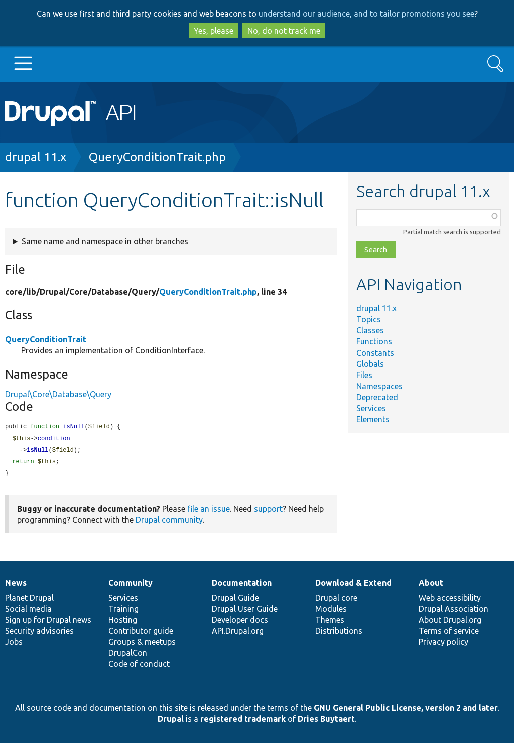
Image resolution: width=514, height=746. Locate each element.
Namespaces (379, 386)
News (16, 585)
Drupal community (169, 522)
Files (364, 375)
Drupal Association (453, 611)
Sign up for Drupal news (48, 622)
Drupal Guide (235, 600)
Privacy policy (443, 644)
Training (123, 611)
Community (130, 585)
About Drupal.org (450, 622)
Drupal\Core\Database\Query (58, 394)
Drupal (171, 721)
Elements (373, 419)
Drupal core (336, 600)
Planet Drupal (29, 600)
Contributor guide (140, 633)
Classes (370, 330)
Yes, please (213, 30)
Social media (28, 611)
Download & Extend (353, 585)
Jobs (14, 644)
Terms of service (449, 633)
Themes (329, 622)
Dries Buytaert (326, 721)
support (268, 511)
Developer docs (240, 622)
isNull (37, 451)
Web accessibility (450, 600)
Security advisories (39, 633)
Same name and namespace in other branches (105, 241)
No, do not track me (283, 30)
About (431, 585)
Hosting (122, 622)
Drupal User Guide (245, 611)
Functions (374, 341)
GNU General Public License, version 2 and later (406, 710)
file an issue (208, 511)
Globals (370, 363)
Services (371, 408)
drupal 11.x (35, 157)
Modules (331, 611)
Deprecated (377, 397)
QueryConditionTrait (45, 339)
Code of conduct (139, 666)
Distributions (338, 633)
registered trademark (243, 721)
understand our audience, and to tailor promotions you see (366, 13)
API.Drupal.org (238, 633)
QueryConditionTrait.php (157, 157)
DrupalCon (127, 655)
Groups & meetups (142, 644)
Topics (368, 319)
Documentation (242, 585)
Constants (375, 352)
